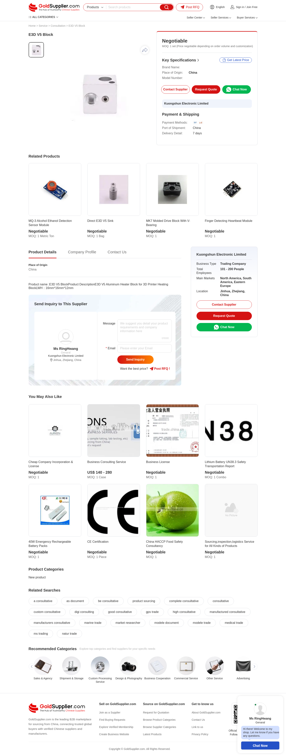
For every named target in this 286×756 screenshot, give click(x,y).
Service (43, 25)
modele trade (202, 622)
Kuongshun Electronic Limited (186, 103)
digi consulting (84, 611)
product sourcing (144, 601)
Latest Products (152, 734)
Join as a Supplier (109, 712)
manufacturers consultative (52, 622)
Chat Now (260, 746)
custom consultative (47, 611)
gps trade (152, 611)
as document (75, 601)
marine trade (93, 622)
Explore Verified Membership (116, 727)
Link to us (197, 727)
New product (37, 577)
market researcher (128, 622)
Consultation (58, 25)
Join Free (251, 7)
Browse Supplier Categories (159, 727)
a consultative (43, 601)
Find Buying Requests (112, 719)
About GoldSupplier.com (206, 712)
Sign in (240, 7)
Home (32, 25)
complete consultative (184, 601)
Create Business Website (114, 734)
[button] (32, 666)
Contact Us (198, 719)
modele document (166, 622)
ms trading (41, 633)
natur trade (69, 633)
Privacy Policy (200, 734)
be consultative (108, 601)
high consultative (184, 611)
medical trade (234, 622)
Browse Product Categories (159, 719)
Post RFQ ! (160, 369)
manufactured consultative (227, 611)
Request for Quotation (156, 712)
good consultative (120, 611)
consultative (221, 601)
